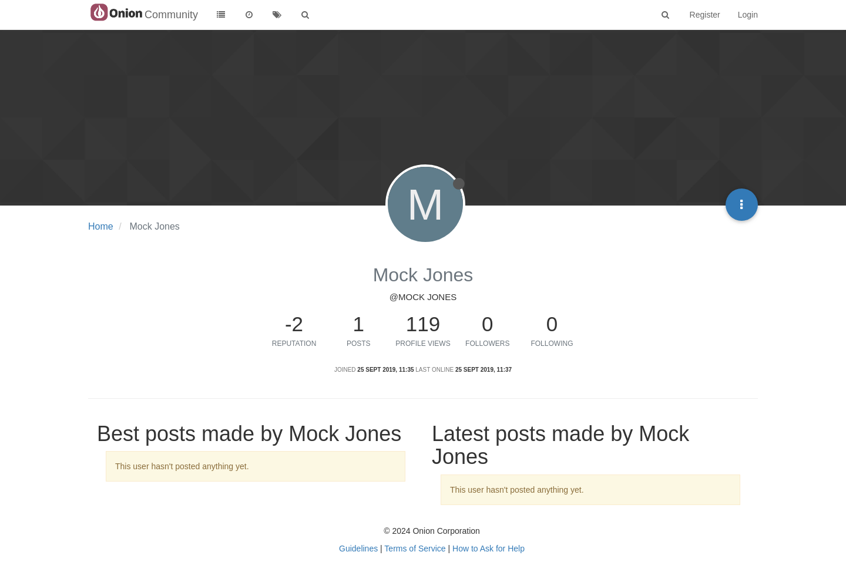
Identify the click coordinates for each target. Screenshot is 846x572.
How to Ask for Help (488, 548)
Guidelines (358, 548)
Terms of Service (414, 548)
